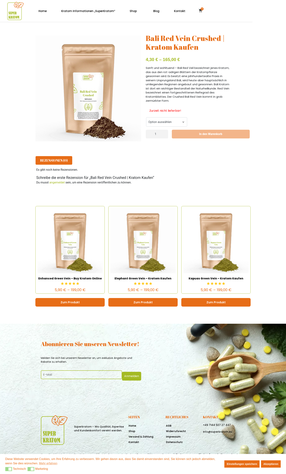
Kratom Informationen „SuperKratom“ (122, 11)
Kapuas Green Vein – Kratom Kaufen (216, 278)
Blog (190, 11)
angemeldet (57, 182)
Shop (166, 11)
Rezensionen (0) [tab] (54, 160)
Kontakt (213, 11)
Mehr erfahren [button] (48, 463)
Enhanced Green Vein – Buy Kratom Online (70, 278)
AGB (169, 424)
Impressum (173, 435)
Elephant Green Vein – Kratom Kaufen (143, 278)
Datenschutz (174, 441)
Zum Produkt (70, 302)
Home (76, 11)
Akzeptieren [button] (270, 464)
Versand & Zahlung (141, 435)
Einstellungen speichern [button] (242, 464)
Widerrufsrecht (176, 430)
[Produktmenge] (157, 134)
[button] (8, 469)
